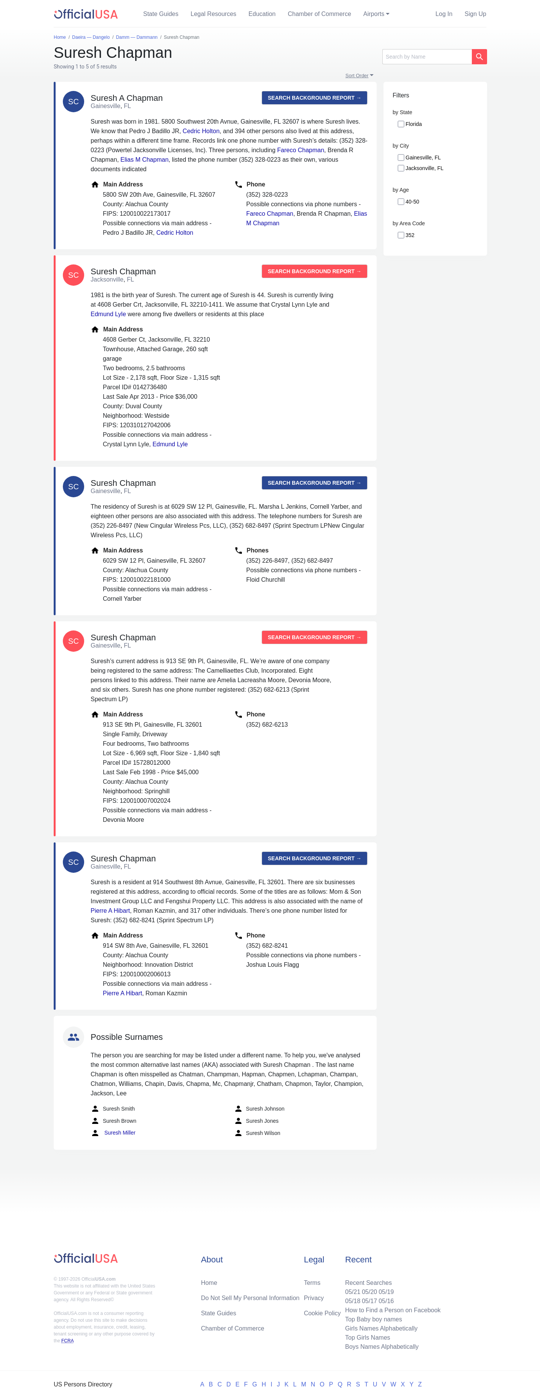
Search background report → (314, 98)
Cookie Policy (322, 1313)
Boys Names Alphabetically (382, 1346)
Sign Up (475, 14)
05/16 (386, 1301)
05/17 (369, 1301)
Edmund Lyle (108, 314)
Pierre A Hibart (110, 910)
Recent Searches (368, 1283)
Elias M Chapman (144, 159)
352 (410, 235)
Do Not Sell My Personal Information (250, 1298)
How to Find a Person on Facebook (393, 1310)
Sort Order (357, 75)
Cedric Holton (201, 131)
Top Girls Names (367, 1337)
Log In (444, 14)
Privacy (314, 1298)
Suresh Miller (113, 1133)
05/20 (369, 1292)
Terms (312, 1283)
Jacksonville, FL (425, 168)
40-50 (412, 201)
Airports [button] (373, 14)
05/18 (352, 1301)
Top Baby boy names (373, 1319)
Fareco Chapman (300, 150)
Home (209, 1283)
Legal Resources (213, 14)
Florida (414, 124)
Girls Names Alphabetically (381, 1328)
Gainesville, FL (423, 157)
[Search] (427, 56)
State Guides (161, 14)
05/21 (352, 1292)
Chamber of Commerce (319, 14)
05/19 (386, 1292)
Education (262, 14)
